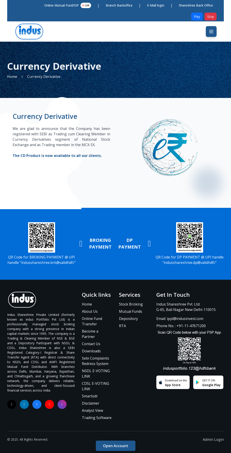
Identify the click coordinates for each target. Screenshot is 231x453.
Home (87, 304)
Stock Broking (131, 304)
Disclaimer (90, 403)
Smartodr (90, 396)
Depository (128, 318)
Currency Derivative (35, 76)
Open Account (115, 445)
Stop (210, 16)
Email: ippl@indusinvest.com (179, 318)
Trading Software (97, 417)
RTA (122, 325)
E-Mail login (155, 5)
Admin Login (213, 439)
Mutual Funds (130, 311)
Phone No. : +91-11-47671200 (181, 325)
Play (197, 16)
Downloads (91, 351)
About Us (90, 311)
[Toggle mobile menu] (211, 31)
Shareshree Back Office (196, 5)
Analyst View (92, 410)
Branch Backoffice (119, 5)
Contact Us (91, 343)
